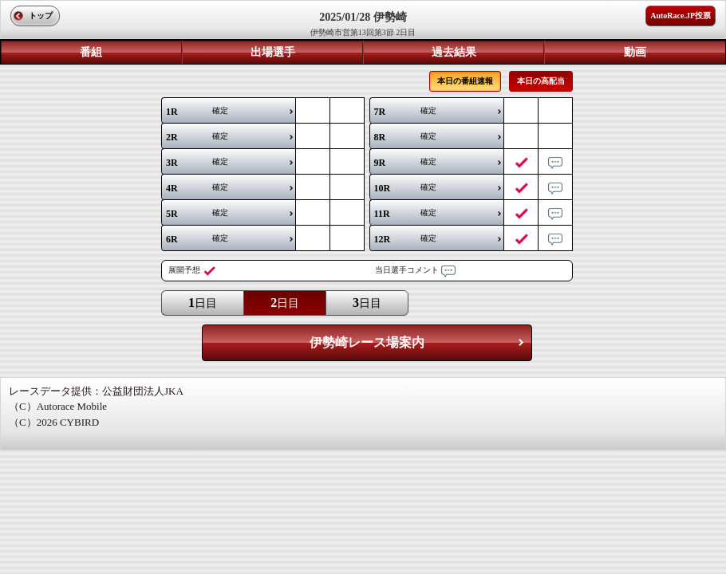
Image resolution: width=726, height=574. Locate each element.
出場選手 (273, 52)
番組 (91, 52)
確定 (197, 111)
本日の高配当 (541, 81)
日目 (202, 302)
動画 (635, 52)
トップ (41, 15)
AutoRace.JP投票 (680, 15)
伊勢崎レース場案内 (367, 342)
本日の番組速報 (465, 81)
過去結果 (454, 52)
